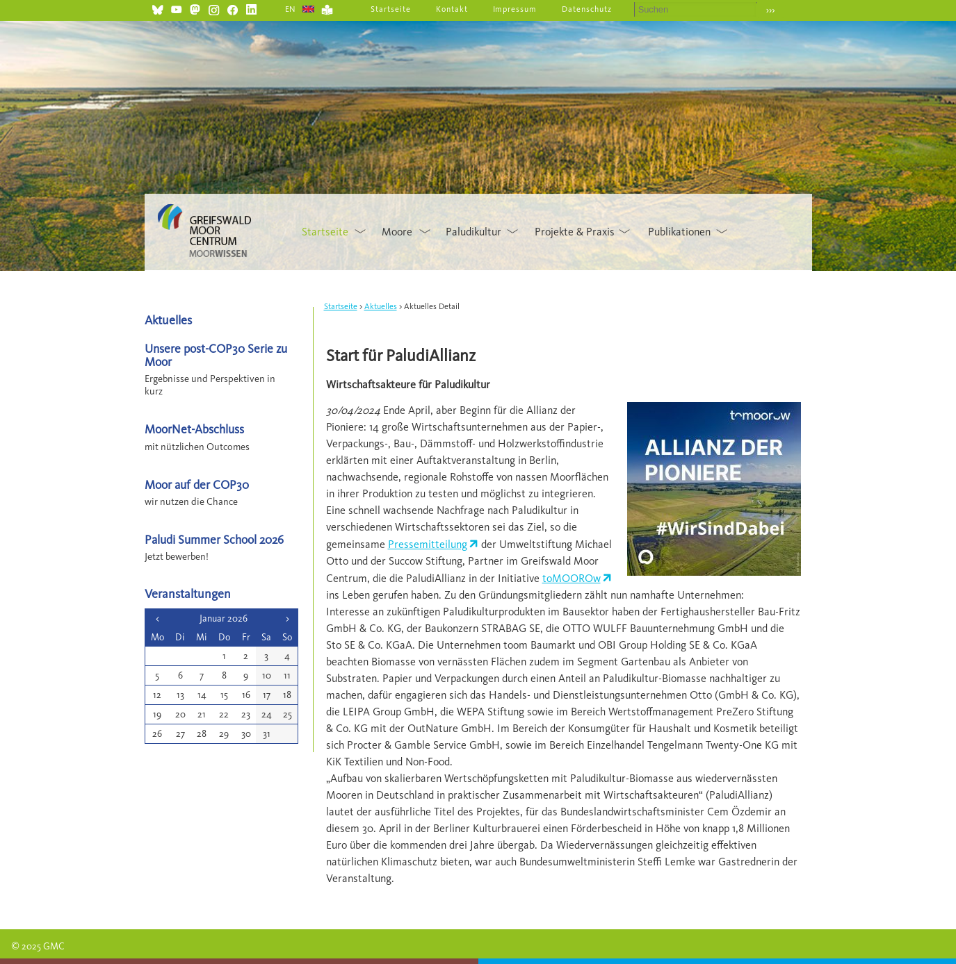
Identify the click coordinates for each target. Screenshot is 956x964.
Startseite (391, 9)
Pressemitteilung (427, 544)
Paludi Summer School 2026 (214, 539)
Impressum (515, 9)
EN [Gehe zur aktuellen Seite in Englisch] (291, 9)
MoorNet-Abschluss (194, 429)
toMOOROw (571, 578)
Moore (397, 231)
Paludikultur (473, 231)
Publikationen (679, 231)
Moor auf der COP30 (197, 484)
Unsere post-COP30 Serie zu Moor (216, 355)
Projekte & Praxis (575, 231)
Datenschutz (587, 9)
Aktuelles (380, 306)
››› (770, 10)
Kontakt (452, 9)
